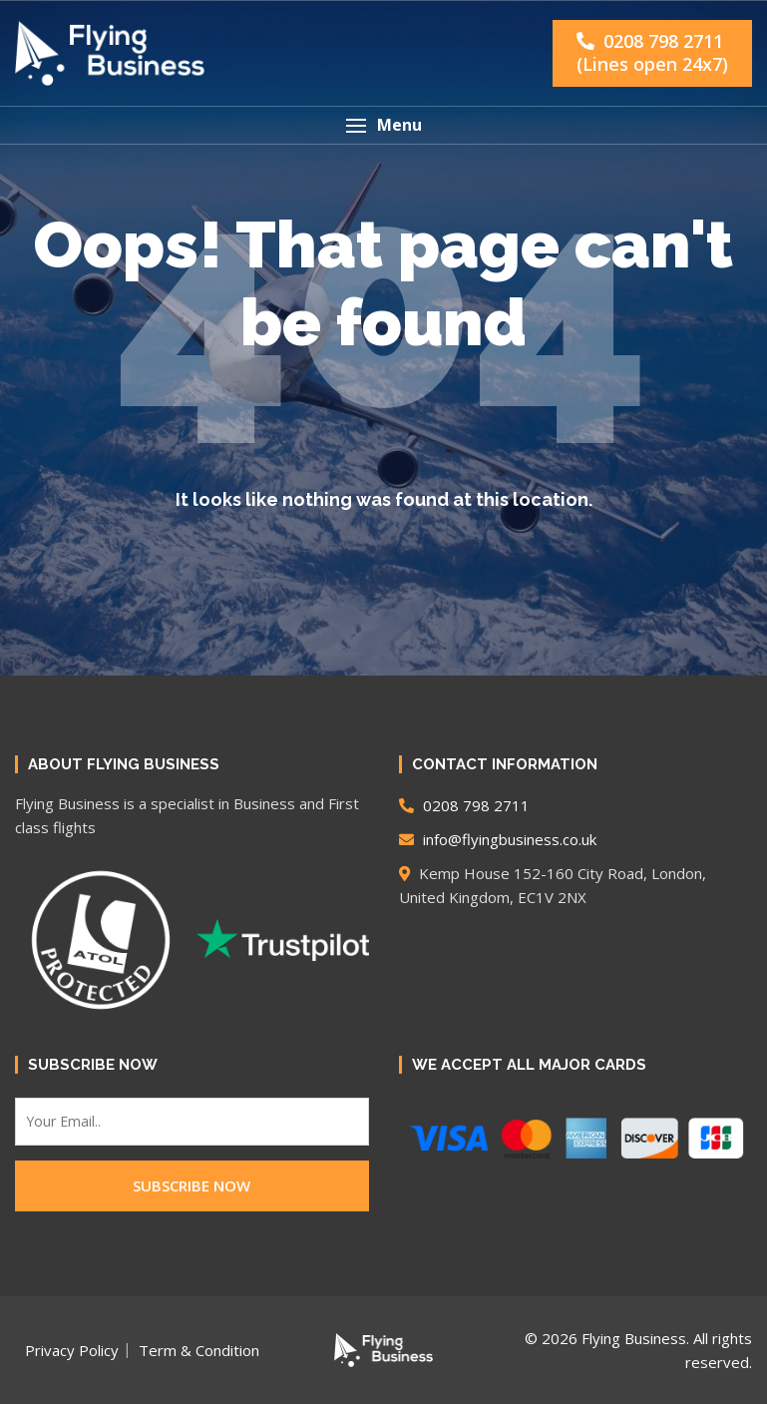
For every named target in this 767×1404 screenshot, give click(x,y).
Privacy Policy (72, 1350)
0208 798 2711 (652, 52)
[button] (383, 125)
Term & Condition (199, 1350)
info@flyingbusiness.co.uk (497, 839)
